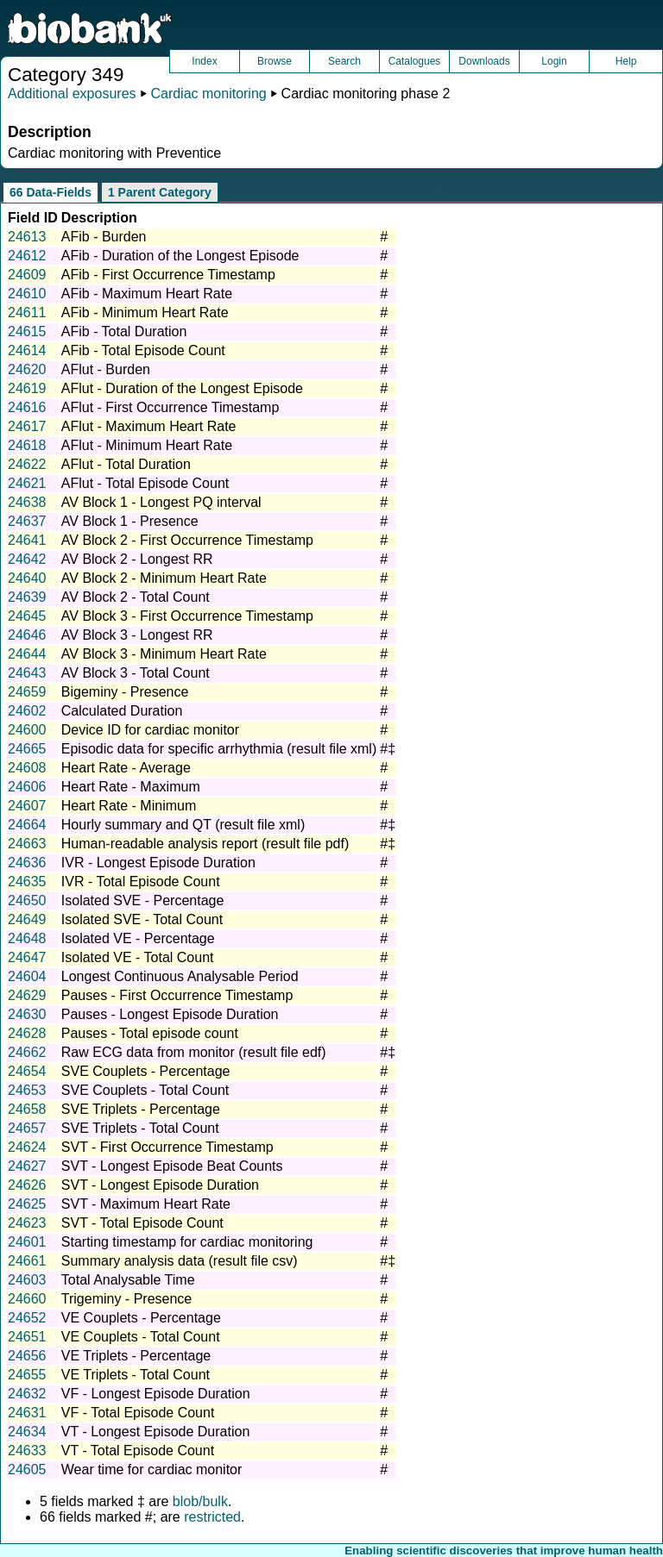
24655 (27, 1374)
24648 (27, 938)
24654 (27, 1071)
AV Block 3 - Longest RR (137, 635)
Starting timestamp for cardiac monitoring (187, 1242)
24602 (27, 710)
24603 (27, 1279)
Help (626, 61)
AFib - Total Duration (124, 331)
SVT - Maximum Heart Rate (145, 1204)
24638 (27, 502)
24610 (27, 293)
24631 (27, 1412)
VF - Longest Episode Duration (155, 1393)
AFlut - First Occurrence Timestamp (170, 407)
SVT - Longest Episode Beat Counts (172, 1166)
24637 (27, 521)
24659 (27, 692)
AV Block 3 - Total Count (135, 673)
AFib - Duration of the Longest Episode (180, 255)
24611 (27, 312)
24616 (27, 407)
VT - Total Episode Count (137, 1450)
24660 (27, 1298)
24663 (27, 843)
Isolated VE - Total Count (137, 957)
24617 (27, 426)
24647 (27, 957)
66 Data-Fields (50, 192)
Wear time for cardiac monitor (152, 1469)
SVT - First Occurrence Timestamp (167, 1147)
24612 (27, 255)
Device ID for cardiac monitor (150, 729)
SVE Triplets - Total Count (140, 1128)
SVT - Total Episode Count (142, 1223)
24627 (27, 1166)
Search (344, 61)
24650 (27, 900)
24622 (27, 464)
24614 (27, 350)
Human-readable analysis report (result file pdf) (205, 843)
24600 (27, 729)
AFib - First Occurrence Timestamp (168, 274)
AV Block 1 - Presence (130, 521)
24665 (27, 748)
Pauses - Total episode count (149, 1033)
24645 (27, 616)
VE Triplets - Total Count (135, 1374)
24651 (27, 1336)
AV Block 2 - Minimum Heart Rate (164, 578)
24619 (27, 388)
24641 (27, 540)
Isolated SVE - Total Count (142, 919)
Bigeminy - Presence (125, 692)
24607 (27, 805)
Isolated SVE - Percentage (142, 900)
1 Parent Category (160, 192)
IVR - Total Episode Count (140, 881)
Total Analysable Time (128, 1279)
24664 (27, 824)
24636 (27, 862)
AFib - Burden (104, 236)
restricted (212, 1517)
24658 (27, 1109)
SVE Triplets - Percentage (140, 1109)
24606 (27, 786)
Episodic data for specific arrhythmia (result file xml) (218, 748)
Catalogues (414, 61)
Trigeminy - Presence (126, 1298)
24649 (27, 919)
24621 (27, 483)
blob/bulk (200, 1501)
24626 (27, 1185)
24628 (27, 1033)
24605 (27, 1469)
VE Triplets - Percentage (136, 1355)
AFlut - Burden (105, 369)
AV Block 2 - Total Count (135, 597)
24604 (27, 976)
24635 (27, 881)
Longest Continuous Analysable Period (180, 976)
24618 (27, 445)
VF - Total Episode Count (138, 1412)
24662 (27, 1052)
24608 (27, 767)
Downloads (483, 61)
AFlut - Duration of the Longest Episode (182, 388)
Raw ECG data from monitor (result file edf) (193, 1052)
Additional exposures (72, 93)
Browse (274, 61)
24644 (27, 654)
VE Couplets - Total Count (140, 1336)
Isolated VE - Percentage (138, 938)
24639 (27, 597)
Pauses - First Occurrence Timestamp (177, 995)
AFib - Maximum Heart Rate (146, 293)
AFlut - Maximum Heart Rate (149, 426)
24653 (27, 1090)
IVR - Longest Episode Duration (158, 862)
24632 (27, 1393)
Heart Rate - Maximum (130, 786)
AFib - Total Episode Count (143, 350)
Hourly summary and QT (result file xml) (183, 824)
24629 (27, 995)
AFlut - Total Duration (126, 464)
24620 (27, 369)
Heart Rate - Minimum (128, 805)
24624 (27, 1147)
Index (204, 61)
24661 (27, 1261)
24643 (27, 673)
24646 (27, 635)
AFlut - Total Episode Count (145, 483)
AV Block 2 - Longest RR (137, 559)
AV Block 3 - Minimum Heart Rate (164, 654)
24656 (27, 1355)
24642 (27, 559)
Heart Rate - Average (126, 767)
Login (553, 61)
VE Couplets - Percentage (141, 1317)
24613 (27, 236)
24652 (27, 1317)
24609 (27, 274)
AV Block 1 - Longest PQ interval (161, 502)
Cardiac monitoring (208, 93)
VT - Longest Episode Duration (155, 1431)
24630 (27, 1014)
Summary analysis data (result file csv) (179, 1261)
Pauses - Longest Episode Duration (170, 1014)
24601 (27, 1242)
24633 (27, 1450)
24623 (27, 1223)
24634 (27, 1431)
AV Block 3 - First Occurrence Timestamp (187, 616)
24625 (27, 1204)
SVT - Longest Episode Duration (160, 1185)
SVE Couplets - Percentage (145, 1071)
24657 (27, 1128)
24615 (27, 331)
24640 (27, 578)
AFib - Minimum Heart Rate (145, 312)
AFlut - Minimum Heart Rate (146, 445)
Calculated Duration (122, 710)
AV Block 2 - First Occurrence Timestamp (187, 540)
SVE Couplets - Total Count (145, 1090)
